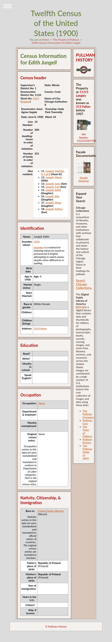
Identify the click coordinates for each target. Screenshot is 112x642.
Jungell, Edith (53, 189)
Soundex (38, 247)
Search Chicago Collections (83, 284)
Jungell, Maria (53, 177)
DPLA (80, 307)
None (41, 403)
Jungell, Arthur (54, 208)
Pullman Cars (87, 422)
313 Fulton (40, 328)
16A (35, 98)
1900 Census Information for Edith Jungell (56, 42)
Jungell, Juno (53, 183)
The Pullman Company (88, 414)
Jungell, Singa (53, 202)
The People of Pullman (66, 39)
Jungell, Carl (52, 186)
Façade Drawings (83, 179)
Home (45, 39)
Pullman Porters (87, 441)
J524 (37, 241)
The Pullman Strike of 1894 (87, 452)
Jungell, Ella (52, 196)
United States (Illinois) (51, 510)
